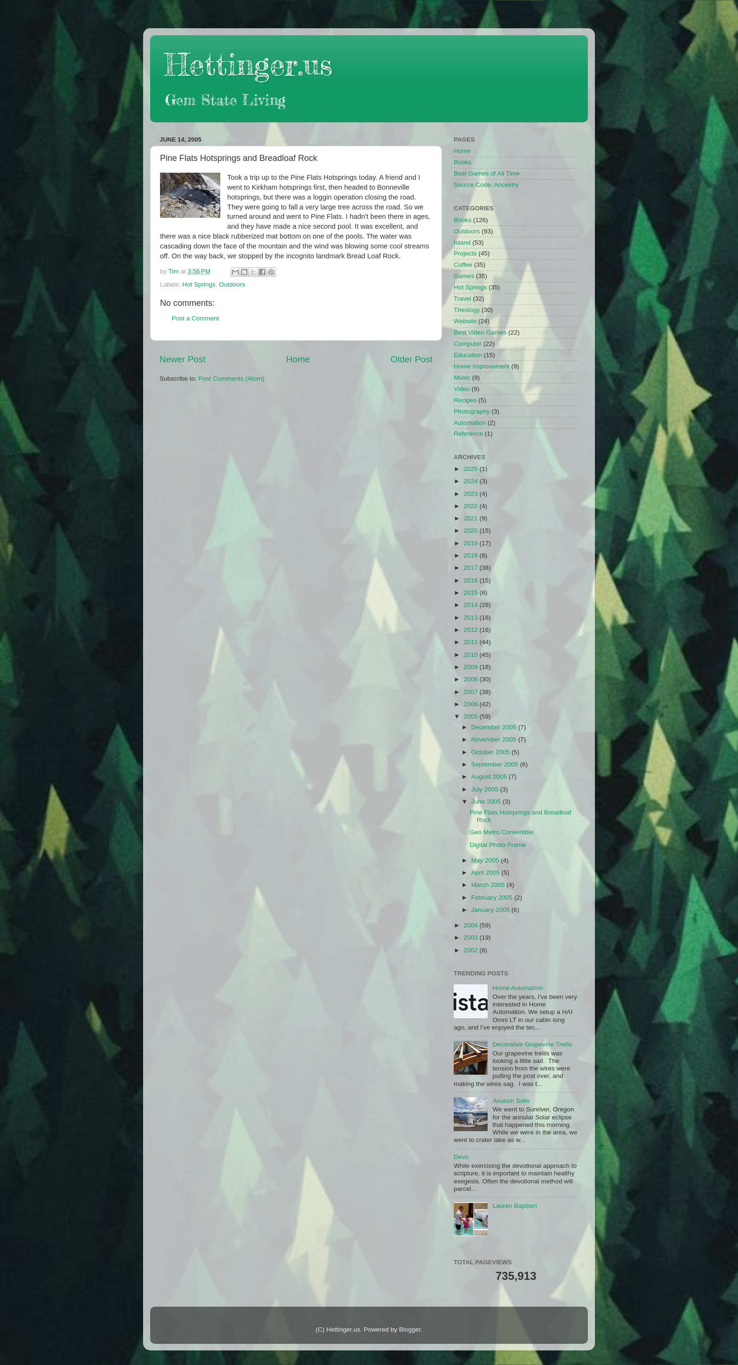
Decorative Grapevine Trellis (532, 1044)
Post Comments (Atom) (232, 378)
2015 (472, 592)
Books (463, 162)
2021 (472, 518)
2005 (472, 716)
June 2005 (487, 801)
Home (298, 359)
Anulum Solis (510, 1100)
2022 (472, 506)
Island (462, 242)
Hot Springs (199, 284)
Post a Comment (195, 318)
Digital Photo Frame (498, 844)
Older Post (412, 359)
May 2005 (486, 860)
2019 (472, 543)
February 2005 (492, 897)
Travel (462, 298)
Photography (472, 411)
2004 (472, 925)
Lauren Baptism (514, 1205)
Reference (468, 433)
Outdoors (232, 284)
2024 (472, 481)
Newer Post (183, 359)
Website (465, 321)
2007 (472, 691)
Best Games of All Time (487, 173)
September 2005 (495, 764)
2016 (472, 580)
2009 (472, 667)
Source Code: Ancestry (486, 184)
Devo (461, 1156)
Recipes (465, 400)
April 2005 (486, 872)
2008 (472, 679)
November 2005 (494, 739)
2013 (472, 617)
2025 (472, 468)
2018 (472, 555)
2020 (472, 530)
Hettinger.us (248, 64)
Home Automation (517, 987)
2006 (472, 704)
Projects (465, 253)
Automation (470, 422)
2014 (472, 604)
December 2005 (494, 727)
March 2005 (488, 884)
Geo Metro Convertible (502, 832)
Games (464, 275)
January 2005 (491, 909)
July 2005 (485, 789)
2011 (472, 642)
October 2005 (491, 752)
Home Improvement (482, 366)
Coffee (463, 264)
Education (468, 355)
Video (462, 388)
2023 (472, 493)
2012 (472, 629)
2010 (472, 654)
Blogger (410, 1329)
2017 (472, 567)
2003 (472, 937)
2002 (472, 950)
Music (462, 377)
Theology (467, 309)
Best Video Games (480, 332)
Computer (467, 343)
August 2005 (490, 776)
